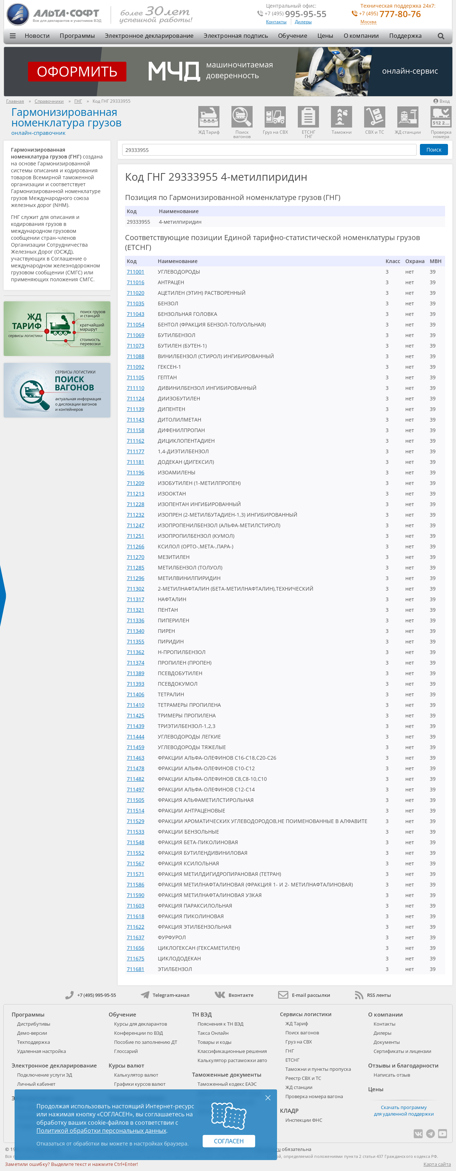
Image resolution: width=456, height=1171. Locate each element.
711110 (135, 387)
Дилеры (303, 22)
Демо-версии (32, 1033)
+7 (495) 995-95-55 (90, 995)
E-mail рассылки (304, 995)
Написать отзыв (392, 1075)
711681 (135, 969)
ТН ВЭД (202, 1014)
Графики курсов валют (139, 1084)
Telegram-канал (165, 995)
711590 (135, 895)
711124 (135, 398)
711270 (135, 556)
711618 (135, 916)
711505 (135, 799)
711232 (135, 514)
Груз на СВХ (298, 1041)
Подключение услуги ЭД (44, 1075)
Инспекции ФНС (303, 1120)
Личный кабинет (36, 1084)
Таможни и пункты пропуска (318, 1069)
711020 (135, 292)
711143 (135, 419)
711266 (135, 546)
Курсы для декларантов (140, 1024)
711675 (135, 958)
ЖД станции (298, 1087)
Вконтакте (233, 995)
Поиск (433, 149)
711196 (135, 472)
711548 (135, 842)
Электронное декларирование (149, 36)
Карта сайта (437, 1164)
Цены (325, 36)
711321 (135, 609)
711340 (135, 630)
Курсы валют (126, 1065)
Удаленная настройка (41, 1051)
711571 (135, 873)
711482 (135, 778)
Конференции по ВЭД (138, 1033)
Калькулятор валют (136, 1075)
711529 (135, 821)
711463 (135, 757)
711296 (135, 578)
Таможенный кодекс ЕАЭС (227, 1084)
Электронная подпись (236, 36)
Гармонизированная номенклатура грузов (66, 117)
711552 (135, 852)
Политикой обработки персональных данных (101, 1131)
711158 (135, 430)
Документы (387, 1042)
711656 (135, 947)
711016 (135, 282)
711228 (135, 504)
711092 (135, 366)
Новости (37, 36)
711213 (135, 493)
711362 (135, 652)
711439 (135, 725)
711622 (135, 926)
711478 (135, 768)
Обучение (292, 36)
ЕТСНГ (292, 1060)
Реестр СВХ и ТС (303, 1078)
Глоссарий (126, 1051)
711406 (135, 694)
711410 (135, 704)
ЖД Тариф (296, 1023)
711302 (135, 588)
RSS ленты (373, 995)
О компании (361, 36)
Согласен (229, 1141)
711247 (135, 525)
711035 (135, 303)
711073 (135, 345)
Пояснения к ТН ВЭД (220, 1024)
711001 (135, 271)
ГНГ (289, 1050)
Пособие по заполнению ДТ (145, 1042)
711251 (135, 535)
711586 (135, 884)
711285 (135, 567)
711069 (135, 335)
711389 (135, 673)
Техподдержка (33, 1042)
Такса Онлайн (213, 1033)
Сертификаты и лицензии (402, 1051)
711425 (135, 715)
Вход (441, 101)
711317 (135, 599)
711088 (135, 356)
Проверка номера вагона (314, 1096)
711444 (135, 736)
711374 (135, 662)
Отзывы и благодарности (403, 1065)
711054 (135, 324)
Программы (77, 36)
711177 (135, 451)
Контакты (276, 22)
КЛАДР (289, 1110)
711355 (135, 641)
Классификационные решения (232, 1051)
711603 (135, 905)
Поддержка (405, 36)
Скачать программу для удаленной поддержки (404, 1110)
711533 (135, 831)
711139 (135, 409)
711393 (135, 683)
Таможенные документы (226, 1074)
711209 (135, 482)
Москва (368, 22)
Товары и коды (214, 1042)
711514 (135, 810)
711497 (135, 789)
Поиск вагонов (302, 1032)
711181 (135, 461)
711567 (135, 863)
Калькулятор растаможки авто (232, 1060)
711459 (135, 747)
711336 (135, 620)
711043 (135, 313)
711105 (135, 377)
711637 (135, 937)
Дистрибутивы (33, 1024)
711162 (135, 440)
